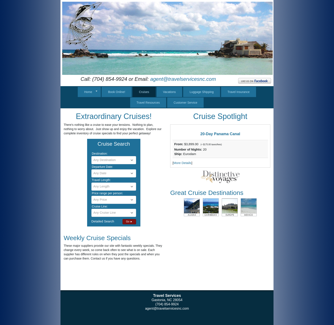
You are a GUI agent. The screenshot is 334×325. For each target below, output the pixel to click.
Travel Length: (101, 180)
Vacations (169, 92)
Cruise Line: (100, 206)
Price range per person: (107, 193)
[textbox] (114, 160)
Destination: (100, 153)
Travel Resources (148, 102)
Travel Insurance (238, 92)
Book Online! (116, 92)
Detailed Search (102, 221)
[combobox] (113, 160)
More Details (182, 163)
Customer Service (185, 102)
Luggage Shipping (202, 92)
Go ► (129, 221)
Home (88, 92)
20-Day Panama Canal (220, 134)
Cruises (144, 92)
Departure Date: (102, 166)
